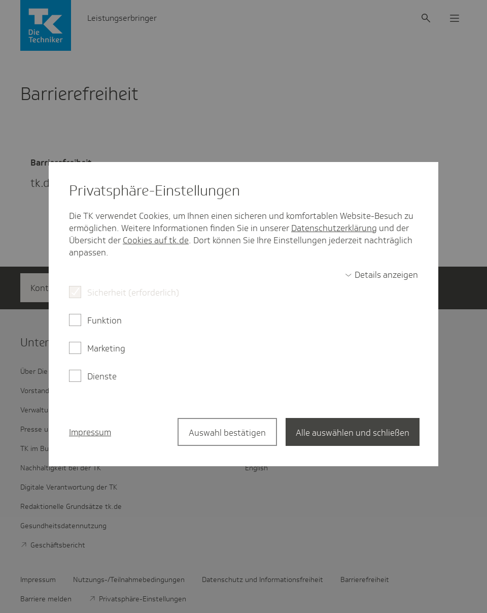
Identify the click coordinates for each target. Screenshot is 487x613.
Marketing (106, 348)
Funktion (104, 320)
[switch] (381, 275)
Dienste (102, 376)
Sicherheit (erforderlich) (133, 292)
